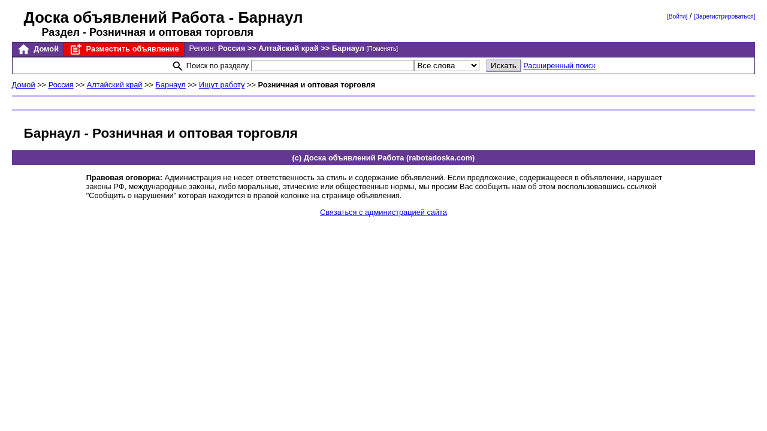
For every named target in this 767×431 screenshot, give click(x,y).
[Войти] (677, 16)
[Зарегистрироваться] (724, 16)
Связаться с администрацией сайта (383, 212)
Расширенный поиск (559, 65)
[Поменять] (382, 48)
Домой (38, 49)
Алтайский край (115, 84)
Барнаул (171, 84)
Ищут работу (222, 84)
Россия (61, 84)
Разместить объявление (124, 49)
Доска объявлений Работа (124, 17)
